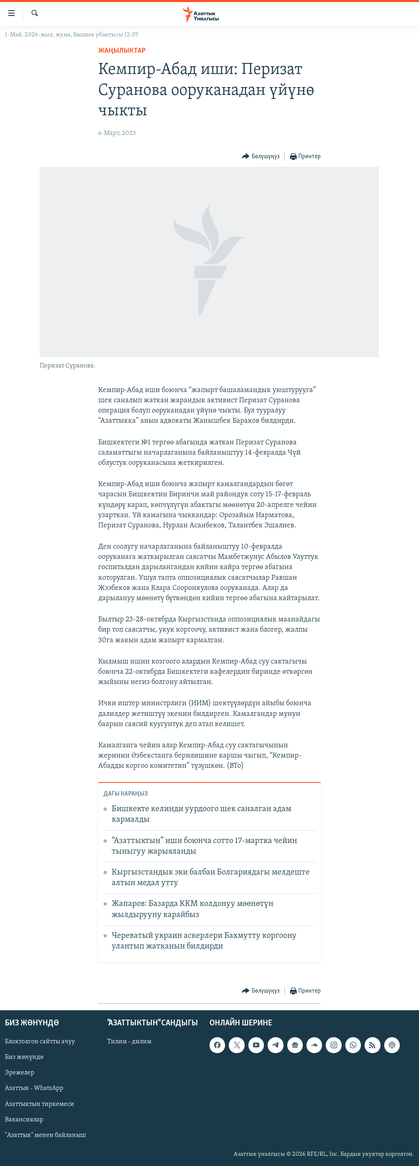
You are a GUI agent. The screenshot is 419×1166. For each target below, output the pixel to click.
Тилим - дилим (129, 1041)
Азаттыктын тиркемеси (39, 1104)
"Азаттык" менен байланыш (45, 1135)
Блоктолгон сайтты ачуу (40, 1041)
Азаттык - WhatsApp (34, 1088)
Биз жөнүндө (24, 1057)
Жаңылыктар (122, 51)
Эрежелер (19, 1073)
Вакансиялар (24, 1119)
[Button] (260, 156)
